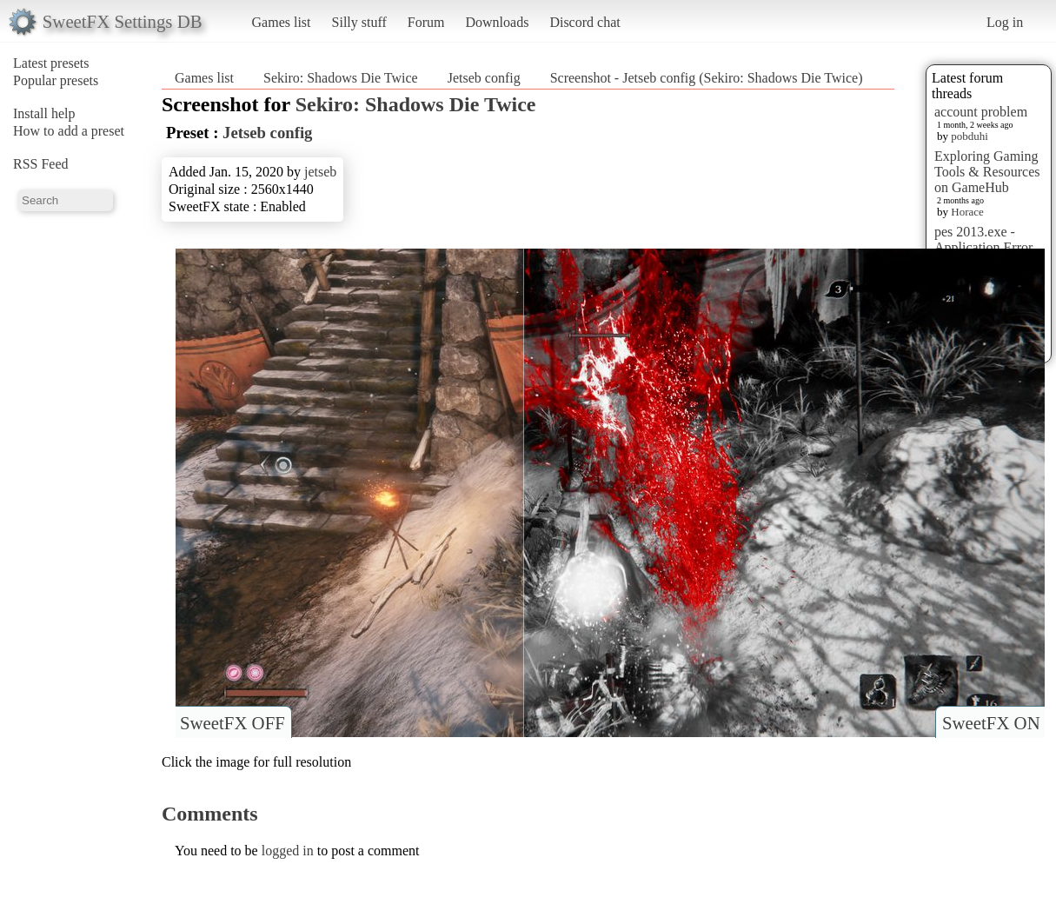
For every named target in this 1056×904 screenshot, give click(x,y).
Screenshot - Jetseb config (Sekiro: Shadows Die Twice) (706, 77)
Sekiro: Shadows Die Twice (340, 77)
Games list (281, 22)
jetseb (320, 171)
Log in (1004, 22)
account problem (980, 111)
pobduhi (969, 136)
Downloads (496, 22)
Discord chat (584, 22)
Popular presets (55, 80)
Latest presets (51, 63)
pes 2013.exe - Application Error (983, 239)
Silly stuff (359, 22)
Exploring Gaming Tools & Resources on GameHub (987, 172)
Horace (967, 211)
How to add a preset (68, 130)
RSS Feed (41, 163)
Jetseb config (484, 77)
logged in (288, 850)
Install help (44, 113)
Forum (426, 22)
